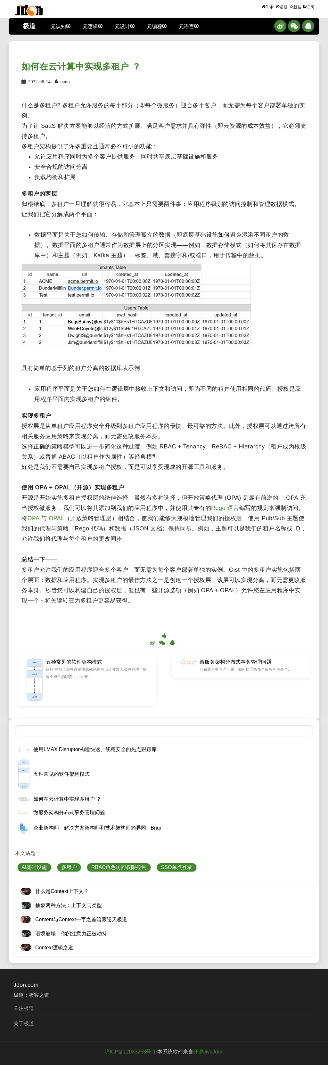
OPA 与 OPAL (46, 518)
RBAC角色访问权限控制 (118, 867)
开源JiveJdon (208, 1051)
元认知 (60, 26)
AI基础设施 (34, 867)
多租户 (69, 867)
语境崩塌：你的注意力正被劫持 (71, 933)
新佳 (296, 6)
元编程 (157, 26)
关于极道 (23, 1023)
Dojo (268, 6)
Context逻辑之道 (54, 947)
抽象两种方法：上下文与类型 (68, 905)
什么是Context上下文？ (62, 891)
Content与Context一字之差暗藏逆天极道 (81, 919)
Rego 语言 (225, 508)
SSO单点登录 (177, 867)
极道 (29, 25)
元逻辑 (92, 26)
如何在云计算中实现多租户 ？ (81, 66)
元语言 (189, 26)
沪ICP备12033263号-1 (130, 1051)
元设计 (125, 26)
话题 (282, 6)
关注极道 (23, 1008)
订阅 (309, 6)
